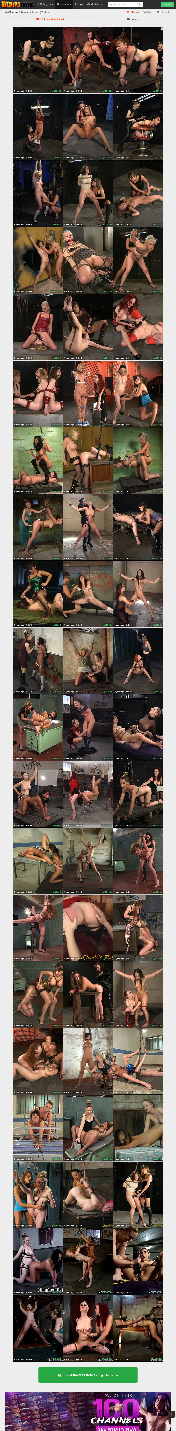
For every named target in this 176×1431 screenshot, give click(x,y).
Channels (64, 4)
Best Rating (148, 12)
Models (93, 4)
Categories (45, 4)
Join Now (168, 4)
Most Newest (133, 12)
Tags (79, 4)
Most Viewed (163, 12)
